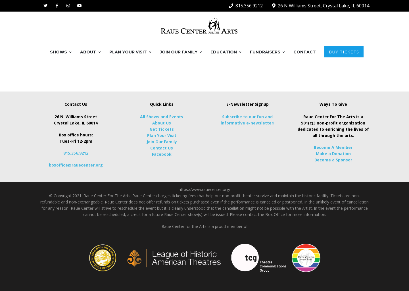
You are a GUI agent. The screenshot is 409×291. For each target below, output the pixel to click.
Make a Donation (333, 153)
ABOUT (90, 52)
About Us (161, 123)
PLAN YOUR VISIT (130, 52)
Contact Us (161, 148)
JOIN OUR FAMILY (181, 52)
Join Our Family (162, 141)
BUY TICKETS (344, 52)
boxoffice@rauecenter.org (76, 165)
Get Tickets (162, 129)
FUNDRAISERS (267, 52)
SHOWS (61, 52)
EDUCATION (225, 52)
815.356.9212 (75, 153)
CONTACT (304, 52)
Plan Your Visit (161, 135)
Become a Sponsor (333, 160)
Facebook (162, 154)
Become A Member (333, 147)
